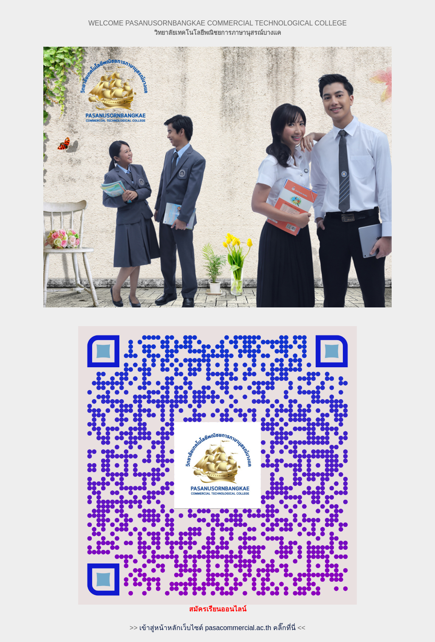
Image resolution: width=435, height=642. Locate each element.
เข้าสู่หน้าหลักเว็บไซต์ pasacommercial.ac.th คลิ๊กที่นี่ (217, 627)
